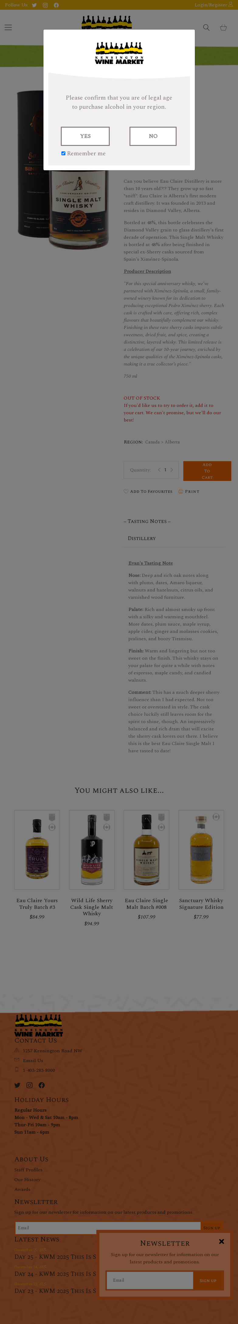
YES (85, 136)
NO (153, 136)
